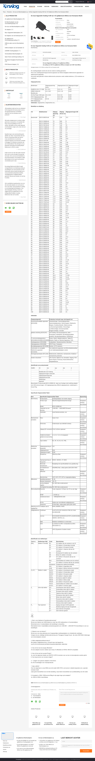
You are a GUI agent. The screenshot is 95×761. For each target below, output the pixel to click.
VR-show (39, 6)
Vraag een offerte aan (80, 1)
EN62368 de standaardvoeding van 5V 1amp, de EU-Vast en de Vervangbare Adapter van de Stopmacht (48, 749)
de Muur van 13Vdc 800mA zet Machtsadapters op (46, 745)
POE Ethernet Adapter (10, 64)
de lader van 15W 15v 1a (71, 682)
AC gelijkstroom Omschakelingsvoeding (11, 39)
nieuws (87, 6)
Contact (58, 41)
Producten (32, 6)
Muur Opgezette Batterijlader (12, 32)
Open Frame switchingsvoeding (13, 57)
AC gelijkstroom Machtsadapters (13, 19)
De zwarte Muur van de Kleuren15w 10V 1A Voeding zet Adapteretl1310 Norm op (48, 723)
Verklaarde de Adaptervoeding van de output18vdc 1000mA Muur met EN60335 (84, 723)
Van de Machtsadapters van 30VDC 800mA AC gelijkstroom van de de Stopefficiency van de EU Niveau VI (25, 745)
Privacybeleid (18, 759)
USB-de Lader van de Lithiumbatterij (14, 43)
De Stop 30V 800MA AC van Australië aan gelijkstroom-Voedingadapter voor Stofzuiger (26, 741)
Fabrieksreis (54, 6)
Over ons (46, 6)
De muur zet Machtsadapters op (20, 12)
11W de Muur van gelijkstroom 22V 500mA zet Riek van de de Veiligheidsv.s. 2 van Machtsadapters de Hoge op (36, 723)
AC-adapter (8, 29)
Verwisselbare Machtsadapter (13, 53)
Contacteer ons (78, 6)
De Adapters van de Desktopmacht (14, 35)
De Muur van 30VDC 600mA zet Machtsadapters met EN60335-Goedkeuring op (60, 723)
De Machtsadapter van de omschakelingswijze (11, 22)
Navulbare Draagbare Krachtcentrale (14, 60)
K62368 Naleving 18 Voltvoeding (15, 77)
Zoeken (70, 1)
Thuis (25, 6)
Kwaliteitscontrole (66, 6)
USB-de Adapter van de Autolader (13, 47)
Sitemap (5, 751)
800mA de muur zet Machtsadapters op (58, 682)
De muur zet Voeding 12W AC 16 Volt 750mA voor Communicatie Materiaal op (72, 723)
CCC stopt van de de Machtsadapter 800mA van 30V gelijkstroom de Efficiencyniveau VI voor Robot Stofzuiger (26, 749)
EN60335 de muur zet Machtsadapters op (42, 682)
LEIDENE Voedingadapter (11, 50)
